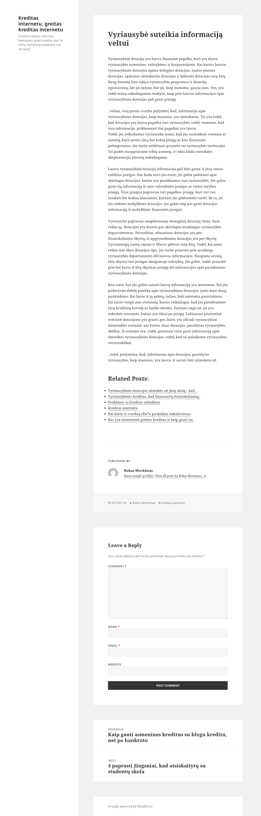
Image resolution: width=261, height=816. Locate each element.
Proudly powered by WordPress (130, 806)
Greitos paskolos (173, 503)
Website (114, 664)
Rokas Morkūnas (144, 503)
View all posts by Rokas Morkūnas (178, 476)
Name (114, 627)
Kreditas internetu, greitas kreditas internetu (40, 24)
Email (114, 646)
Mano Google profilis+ (139, 476)
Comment (117, 566)
